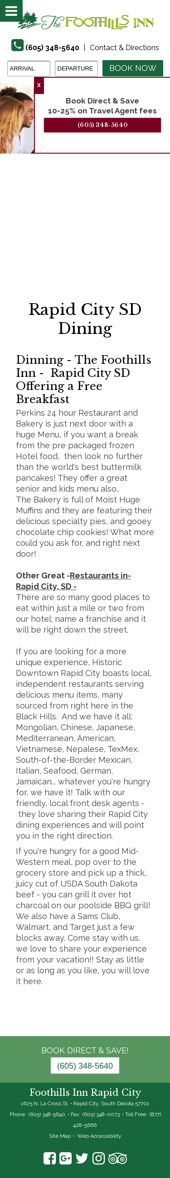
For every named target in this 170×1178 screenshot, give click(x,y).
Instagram (98, 1158)
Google (65, 1158)
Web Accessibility (99, 1136)
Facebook (50, 1158)
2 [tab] (78, 240)
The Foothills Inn (85, 20)
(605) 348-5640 (103, 125)
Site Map (60, 1136)
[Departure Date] (76, 68)
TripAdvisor (117, 1158)
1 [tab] (64, 240)
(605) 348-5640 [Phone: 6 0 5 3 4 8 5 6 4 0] (85, 1065)
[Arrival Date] (28, 68)
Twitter (82, 1158)
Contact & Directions (124, 47)
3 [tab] (92, 240)
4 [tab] (105, 240)
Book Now (132, 68)
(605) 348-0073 (101, 1114)
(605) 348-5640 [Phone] (52, 47)
